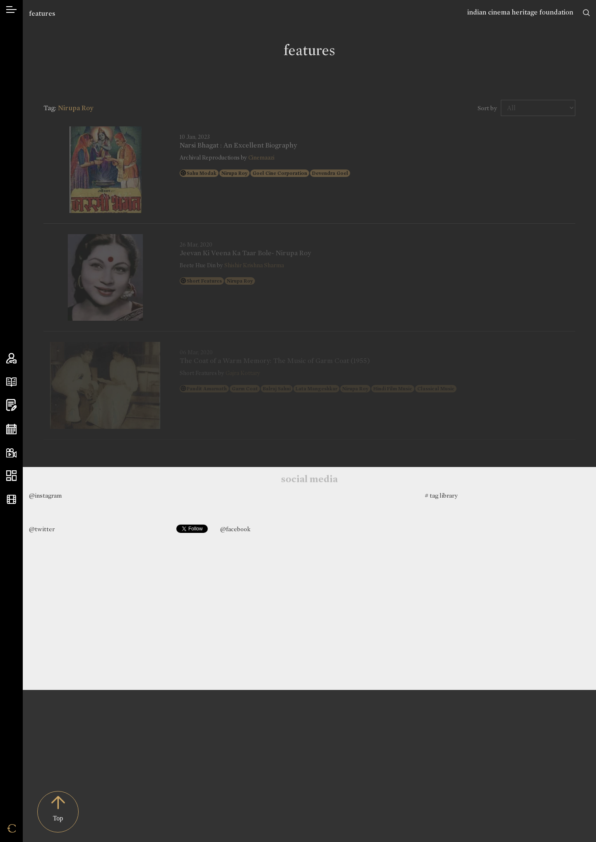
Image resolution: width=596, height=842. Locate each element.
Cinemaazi (261, 157)
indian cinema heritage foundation (520, 12)
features (42, 13)
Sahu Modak (201, 173)
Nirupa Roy (234, 173)
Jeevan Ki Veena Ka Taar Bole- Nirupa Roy (245, 253)
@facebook (235, 529)
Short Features (204, 281)
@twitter (42, 529)
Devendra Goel (330, 173)
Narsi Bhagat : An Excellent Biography (238, 145)
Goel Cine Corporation (279, 173)
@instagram (45, 495)
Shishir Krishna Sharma (254, 265)
